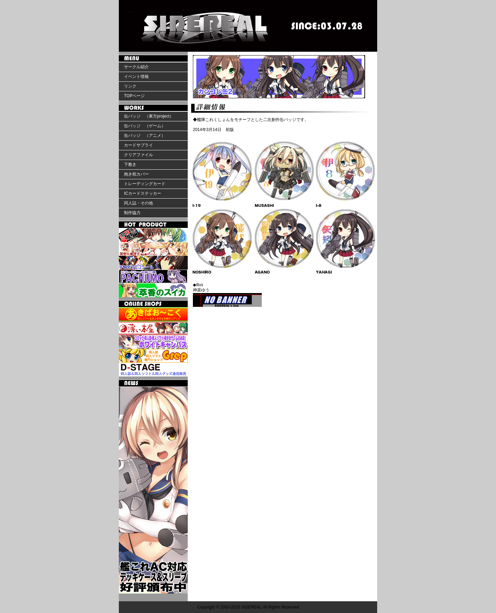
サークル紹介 (136, 66)
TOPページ (134, 95)
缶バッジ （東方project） (149, 116)
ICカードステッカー (142, 193)
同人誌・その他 (138, 203)
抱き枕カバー (136, 174)
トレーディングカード (144, 183)
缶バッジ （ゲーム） (144, 125)
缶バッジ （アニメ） (144, 135)
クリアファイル (138, 154)
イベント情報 (136, 76)
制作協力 (132, 212)
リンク (130, 86)
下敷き (130, 164)
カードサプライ (138, 145)
